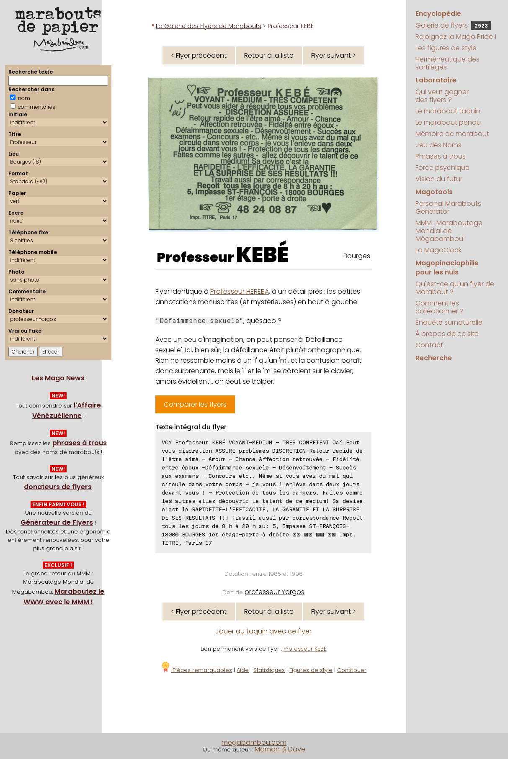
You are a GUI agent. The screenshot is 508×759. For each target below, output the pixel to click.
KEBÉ (262, 254)
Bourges (356, 256)
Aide (243, 670)
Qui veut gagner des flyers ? (442, 96)
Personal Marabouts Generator (448, 207)
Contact (429, 345)
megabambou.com (254, 742)
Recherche (433, 358)
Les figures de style (446, 48)
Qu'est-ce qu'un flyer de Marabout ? (454, 288)
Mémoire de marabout (452, 133)
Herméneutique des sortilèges (447, 63)
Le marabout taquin (447, 111)
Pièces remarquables (196, 670)
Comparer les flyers (195, 404)
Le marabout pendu (448, 122)
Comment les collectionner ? (439, 307)
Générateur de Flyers (57, 522)
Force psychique (442, 167)
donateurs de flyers (58, 487)
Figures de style (311, 670)
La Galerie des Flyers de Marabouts (208, 26)
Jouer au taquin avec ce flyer (263, 631)
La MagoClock (438, 250)
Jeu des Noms (438, 145)
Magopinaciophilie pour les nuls (447, 267)
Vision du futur (438, 179)
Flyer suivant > (333, 55)
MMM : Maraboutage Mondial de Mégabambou (448, 231)
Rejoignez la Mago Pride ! (455, 36)
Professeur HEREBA (239, 291)
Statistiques (269, 670)
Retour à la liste (269, 55)
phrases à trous (79, 443)
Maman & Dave (280, 749)
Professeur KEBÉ (305, 649)
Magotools (434, 192)
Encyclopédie (438, 13)
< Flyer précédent (199, 55)
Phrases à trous (440, 156)
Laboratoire (435, 80)
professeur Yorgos (274, 592)
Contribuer (351, 670)
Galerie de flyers (453, 25)
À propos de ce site (447, 333)
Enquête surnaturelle (448, 322)
